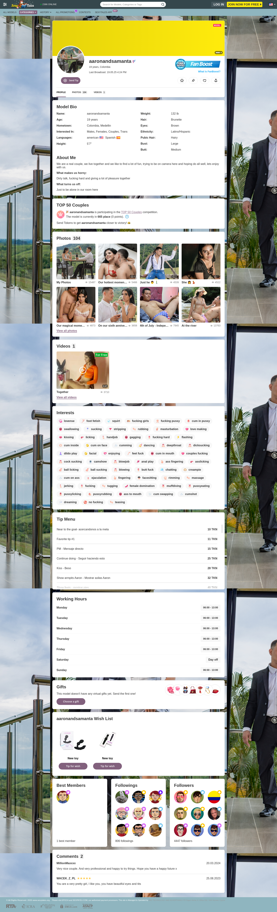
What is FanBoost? (209, 71)
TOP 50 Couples (131, 212)
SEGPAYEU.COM (80, 900)
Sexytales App (104, 12)
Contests (85, 12)
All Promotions (66, 12)
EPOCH (65, 900)
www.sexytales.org (41, 900)
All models (9, 12)
